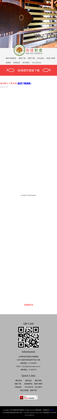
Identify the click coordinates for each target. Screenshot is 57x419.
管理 (52, 410)
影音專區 (26, 63)
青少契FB (38, 387)
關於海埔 (38, 380)
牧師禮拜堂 (28, 384)
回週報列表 (28, 305)
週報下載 (22, 58)
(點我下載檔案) (24, 83)
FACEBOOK (36, 63)
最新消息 (28, 380)
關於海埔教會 (11, 58)
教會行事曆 (50, 58)
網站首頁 (18, 380)
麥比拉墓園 (24, 390)
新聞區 (8, 63)
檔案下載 (31, 58)
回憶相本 (16, 63)
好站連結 (40, 58)
